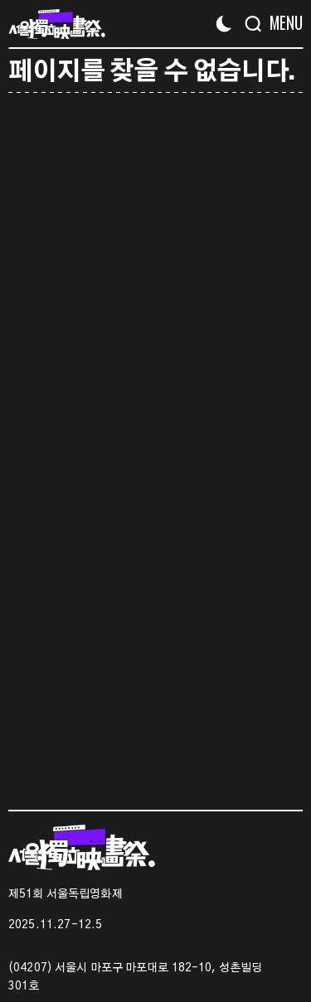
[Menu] (280, 23)
